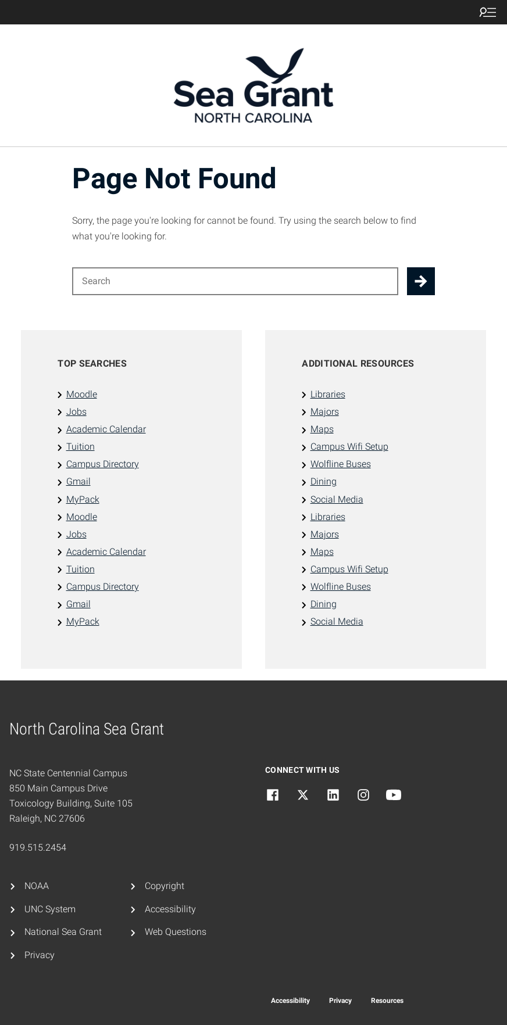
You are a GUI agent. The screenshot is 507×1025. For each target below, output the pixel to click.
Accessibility (170, 909)
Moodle (81, 394)
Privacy (39, 955)
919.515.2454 (37, 847)
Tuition (80, 446)
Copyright (164, 885)
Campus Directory (102, 464)
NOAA (36, 885)
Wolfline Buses (340, 464)
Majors (324, 411)
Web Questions (175, 931)
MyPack (82, 499)
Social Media (336, 499)
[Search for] (235, 281)
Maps (322, 429)
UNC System (50, 909)
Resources (387, 1001)
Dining (323, 481)
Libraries (327, 394)
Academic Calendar (106, 429)
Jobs (76, 411)
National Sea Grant (63, 931)
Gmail (78, 481)
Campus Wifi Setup (349, 446)
